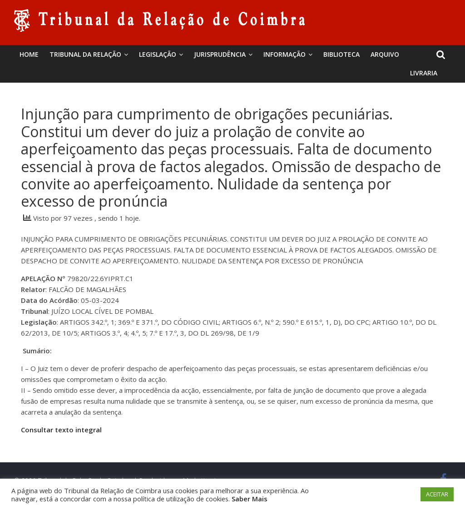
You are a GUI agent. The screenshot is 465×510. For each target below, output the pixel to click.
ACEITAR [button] (437, 494)
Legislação (157, 54)
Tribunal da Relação (85, 54)
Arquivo (385, 54)
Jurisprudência (220, 54)
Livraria (423, 73)
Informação (284, 54)
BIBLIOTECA (341, 54)
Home (29, 54)
